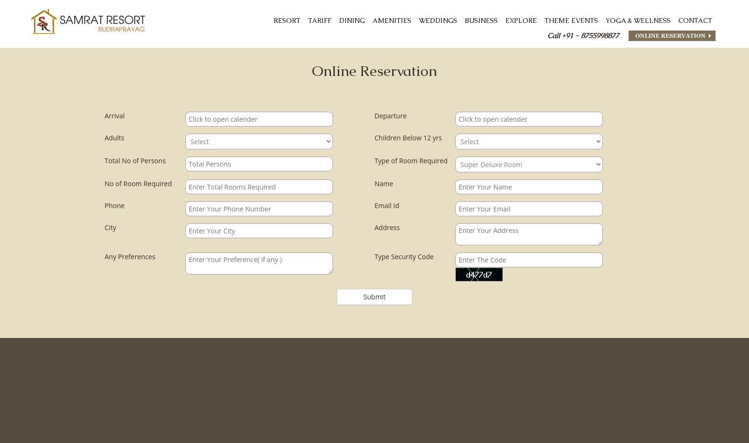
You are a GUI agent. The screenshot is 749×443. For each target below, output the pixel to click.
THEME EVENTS (571, 20)
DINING (352, 20)
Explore (521, 20)
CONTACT (695, 20)
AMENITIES (392, 20)
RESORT (287, 20)
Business (481, 20)
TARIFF (320, 20)
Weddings (438, 20)
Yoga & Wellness (638, 20)
